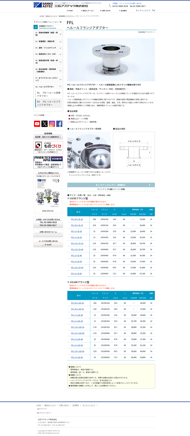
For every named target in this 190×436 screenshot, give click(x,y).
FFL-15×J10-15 (77, 309)
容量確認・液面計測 (46, 41)
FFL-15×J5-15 (77, 225)
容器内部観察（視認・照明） (46, 33)
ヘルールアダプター (46, 86)
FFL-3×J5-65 (76, 273)
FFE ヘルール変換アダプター (50, 92)
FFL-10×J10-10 (77, 303)
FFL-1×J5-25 (76, 237)
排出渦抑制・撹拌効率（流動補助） (45, 70)
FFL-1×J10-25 (77, 321)
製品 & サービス (88, 10)
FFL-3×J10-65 (77, 357)
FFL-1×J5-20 (76, 231)
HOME (70, 10)
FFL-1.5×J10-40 (77, 333)
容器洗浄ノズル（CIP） (48, 54)
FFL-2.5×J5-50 (77, 267)
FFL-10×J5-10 (77, 219)
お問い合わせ (106, 10)
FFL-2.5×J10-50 (77, 351)
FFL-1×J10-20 (77, 315)
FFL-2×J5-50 (76, 261)
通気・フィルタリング (47, 47)
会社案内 (124, 10)
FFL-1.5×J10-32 (77, 327)
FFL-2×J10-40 (77, 339)
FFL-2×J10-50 (77, 345)
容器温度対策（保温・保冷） (46, 61)
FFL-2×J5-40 (76, 255)
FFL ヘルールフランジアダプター (48, 97)
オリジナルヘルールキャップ (46, 79)
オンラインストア (143, 10)
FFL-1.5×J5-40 (77, 249)
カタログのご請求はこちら (48, 166)
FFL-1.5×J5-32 (77, 243)
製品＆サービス (50, 405)
